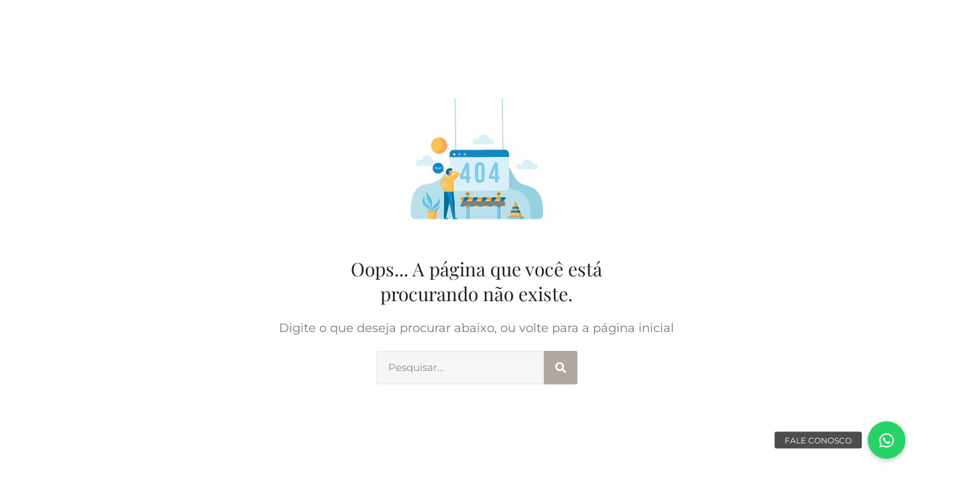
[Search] (560, 367)
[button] (886, 440)
